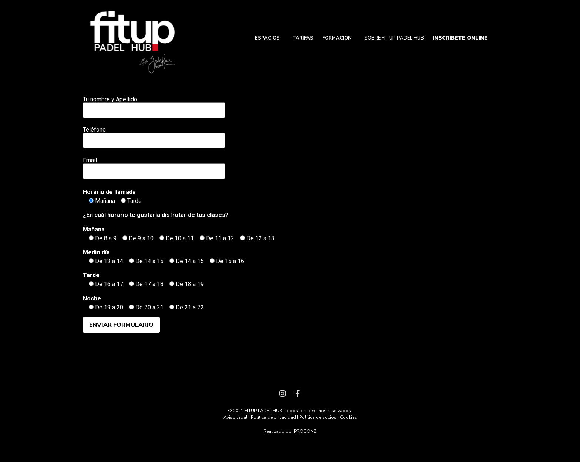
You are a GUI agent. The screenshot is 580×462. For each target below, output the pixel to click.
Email (154, 165)
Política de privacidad (273, 417)
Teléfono (154, 135)
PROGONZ (305, 431)
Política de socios (318, 417)
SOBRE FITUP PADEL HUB (394, 38)
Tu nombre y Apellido (154, 104)
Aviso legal (235, 417)
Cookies (348, 417)
